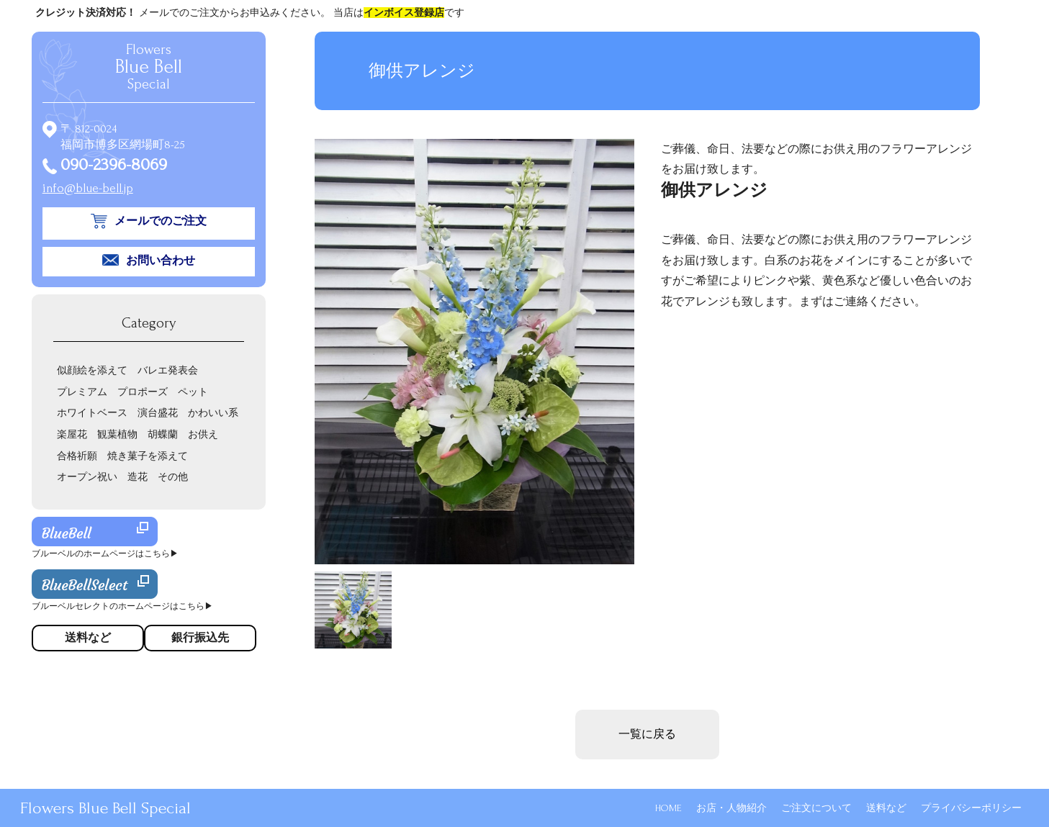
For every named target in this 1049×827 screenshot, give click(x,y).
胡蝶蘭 (163, 434)
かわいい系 (213, 412)
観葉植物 (117, 434)
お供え (203, 434)
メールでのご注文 (160, 220)
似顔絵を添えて (92, 370)
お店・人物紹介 (731, 808)
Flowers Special (148, 67)
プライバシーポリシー (971, 808)
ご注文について (816, 808)
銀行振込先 (200, 637)
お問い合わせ (160, 260)
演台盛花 (158, 412)
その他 (173, 476)
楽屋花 (72, 434)
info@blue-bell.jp (87, 188)
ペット (193, 392)
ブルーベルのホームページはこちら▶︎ (105, 554)
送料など (886, 808)
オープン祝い (87, 476)
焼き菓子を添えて (147, 456)
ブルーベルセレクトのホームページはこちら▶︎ (122, 606)
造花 (137, 476)
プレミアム (82, 392)
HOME (668, 808)
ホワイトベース (92, 412)
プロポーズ (142, 392)
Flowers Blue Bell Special (105, 808)
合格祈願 (77, 456)
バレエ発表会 (168, 370)
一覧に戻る (647, 734)
